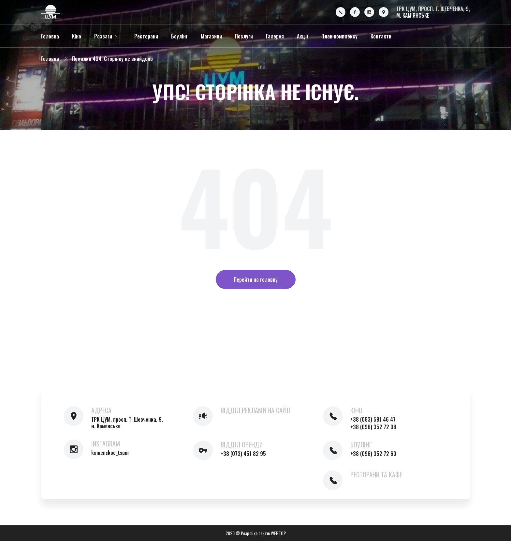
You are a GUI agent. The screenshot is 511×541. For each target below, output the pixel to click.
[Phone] (340, 12)
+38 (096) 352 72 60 (373, 454)
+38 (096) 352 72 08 (373, 427)
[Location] (383, 12)
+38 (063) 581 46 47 (373, 419)
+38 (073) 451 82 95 (243, 454)
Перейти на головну (256, 279)
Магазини (211, 36)
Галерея (275, 36)
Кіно (76, 36)
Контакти (381, 36)
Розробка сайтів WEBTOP (263, 533)
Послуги (244, 36)
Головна (50, 36)
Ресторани (146, 36)
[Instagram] (369, 12)
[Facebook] (355, 12)
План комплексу (339, 36)
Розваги (103, 36)
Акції (302, 36)
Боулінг (179, 36)
